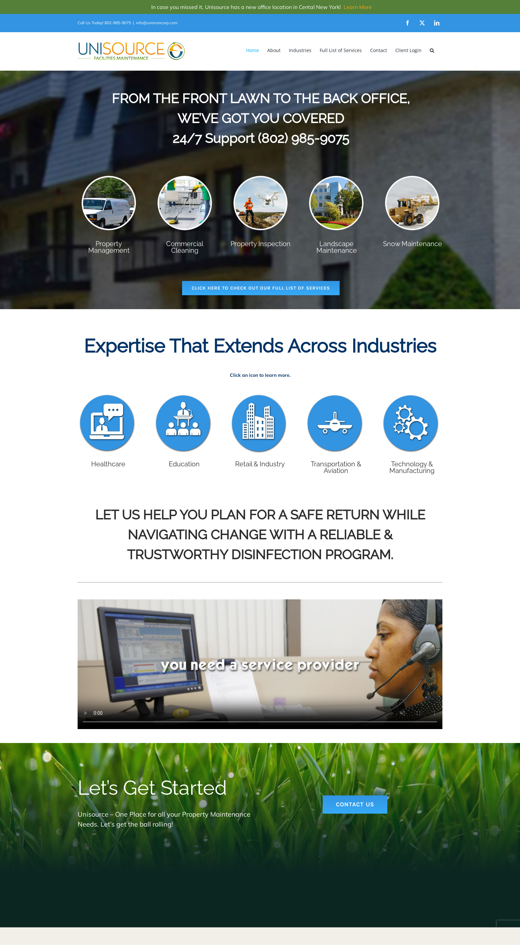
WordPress (304, 927)
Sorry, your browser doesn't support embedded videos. (260, 664)
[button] (432, 50)
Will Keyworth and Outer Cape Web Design (190, 927)
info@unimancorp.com (157, 22)
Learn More (358, 7)
